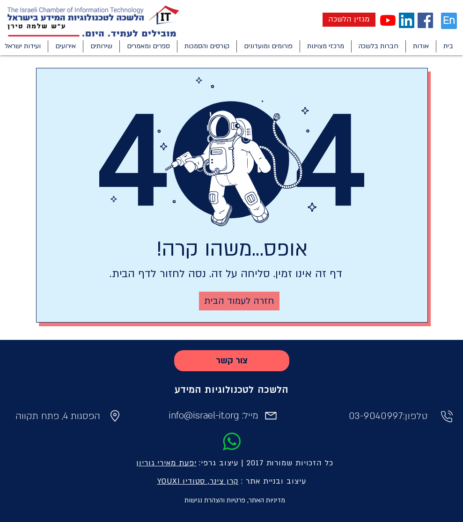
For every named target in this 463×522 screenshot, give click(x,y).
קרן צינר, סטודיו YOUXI (198, 481)
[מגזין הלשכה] (349, 20)
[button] (420, 46)
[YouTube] (388, 20)
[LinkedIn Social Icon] (406, 20)
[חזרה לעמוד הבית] (239, 301)
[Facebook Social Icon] (425, 20)
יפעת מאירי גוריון (166, 463)
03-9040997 (376, 416)
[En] (449, 21)
